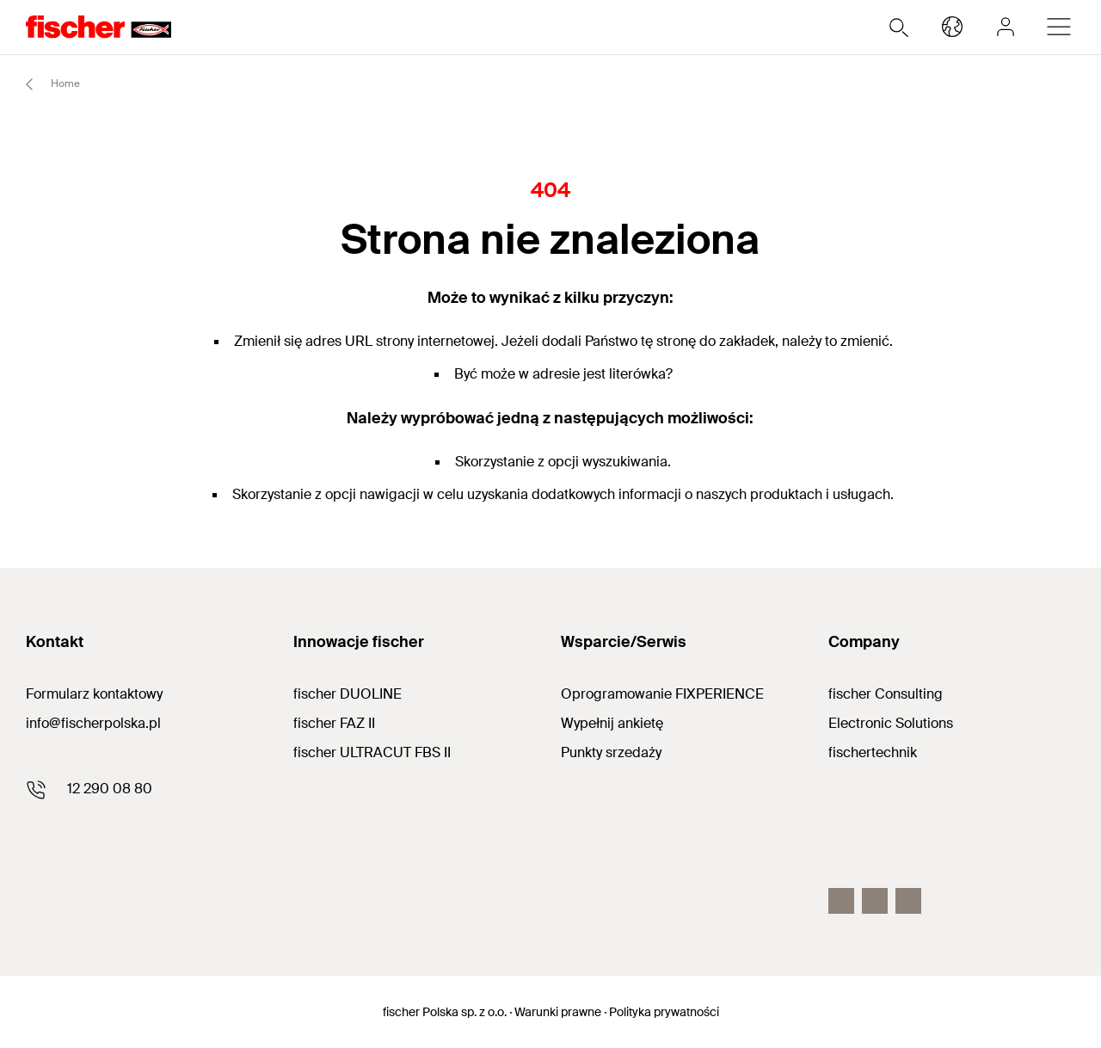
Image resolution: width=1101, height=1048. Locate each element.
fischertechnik (872, 752)
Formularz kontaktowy (94, 694)
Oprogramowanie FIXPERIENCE (662, 694)
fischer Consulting (885, 694)
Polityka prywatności (664, 1012)
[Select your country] (952, 26)
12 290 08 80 (109, 789)
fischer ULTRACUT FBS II (372, 752)
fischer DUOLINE (347, 694)
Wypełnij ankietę (612, 723)
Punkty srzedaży (611, 752)
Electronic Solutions (890, 723)
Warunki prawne (557, 1012)
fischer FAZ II (334, 723)
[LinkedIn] (908, 901)
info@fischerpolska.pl (93, 723)
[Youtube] (875, 901)
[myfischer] (1005, 26)
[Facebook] (841, 901)
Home (45, 84)
